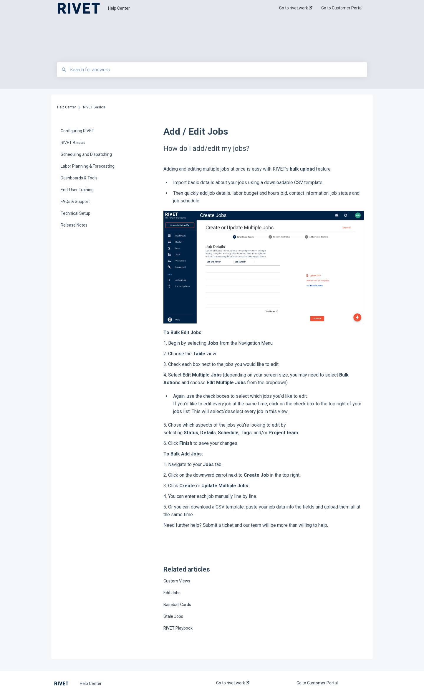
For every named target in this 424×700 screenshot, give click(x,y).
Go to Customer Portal (317, 683)
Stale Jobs (173, 616)
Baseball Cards (177, 604)
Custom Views (176, 581)
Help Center (119, 8)
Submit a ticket (219, 525)
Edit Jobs (171, 592)
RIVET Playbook (178, 628)
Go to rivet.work (232, 683)
